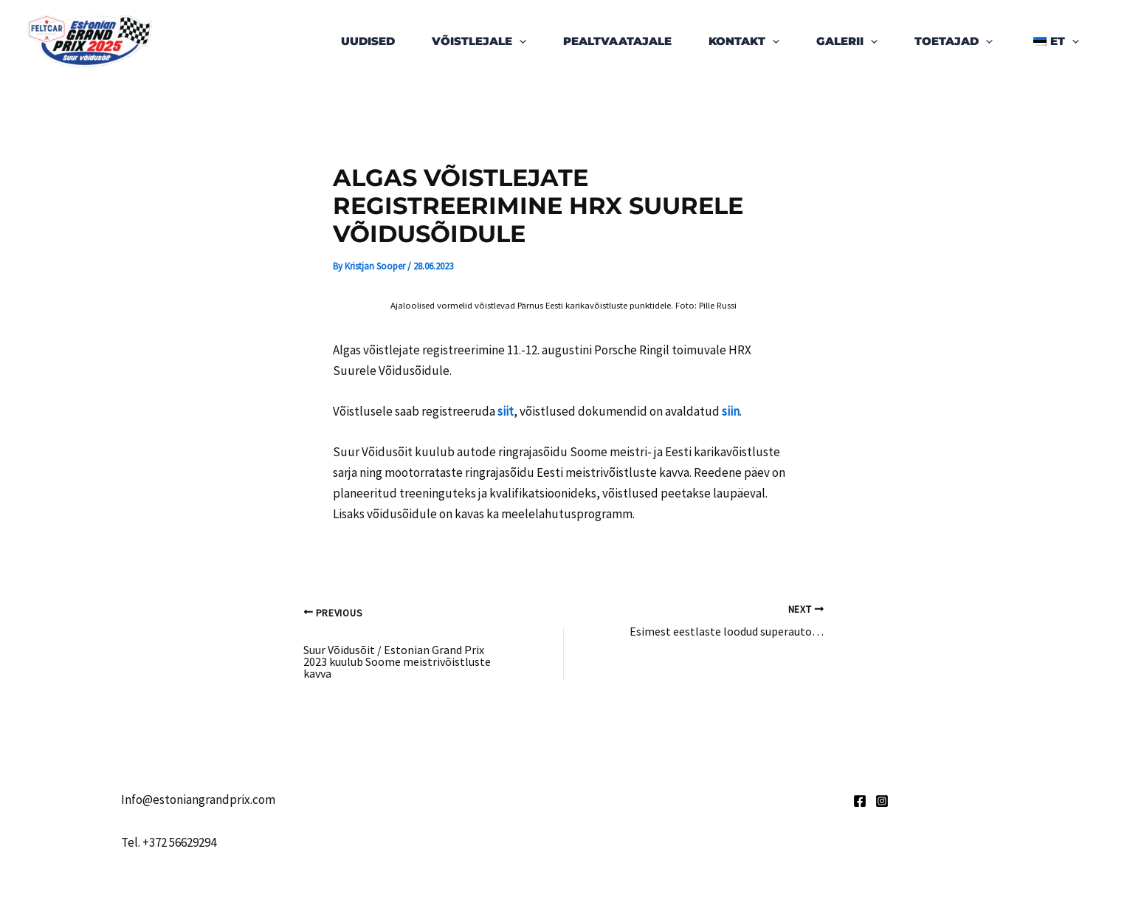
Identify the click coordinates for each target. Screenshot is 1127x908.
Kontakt (744, 41)
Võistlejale (479, 41)
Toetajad (953, 41)
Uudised (368, 41)
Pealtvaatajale (617, 41)
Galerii (847, 41)
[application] (519, 41)
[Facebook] (859, 801)
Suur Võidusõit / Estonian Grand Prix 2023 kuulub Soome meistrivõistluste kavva (397, 661)
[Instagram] (882, 801)
